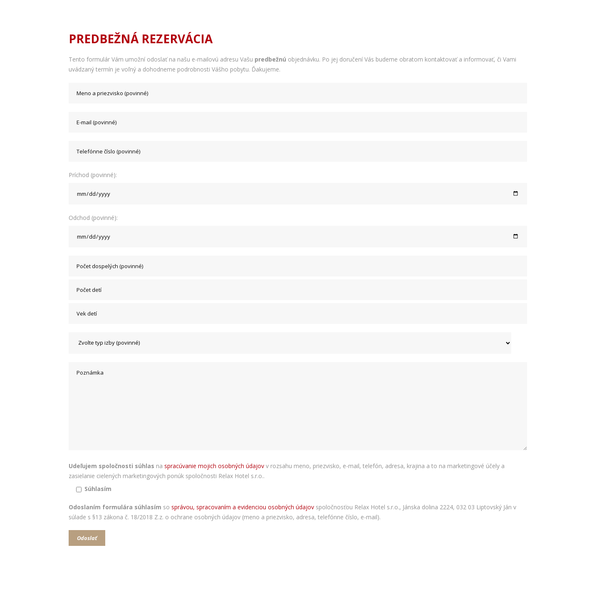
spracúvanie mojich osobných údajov (214, 466)
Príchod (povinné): (299, 188)
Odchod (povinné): (299, 230)
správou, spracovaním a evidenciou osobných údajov (242, 507)
